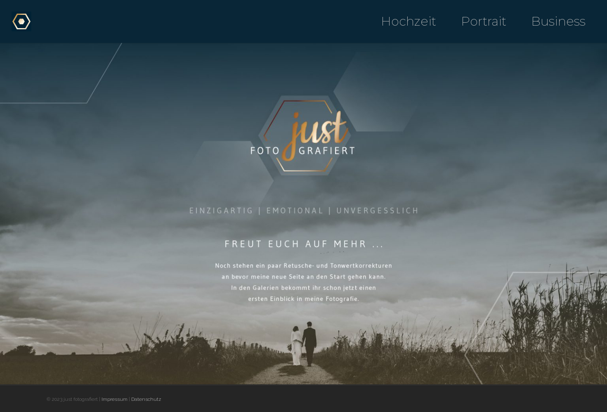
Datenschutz (146, 399)
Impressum (115, 399)
